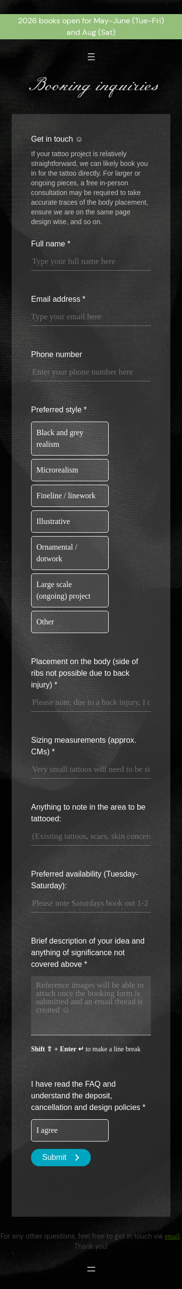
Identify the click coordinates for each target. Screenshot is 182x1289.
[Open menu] (91, 57)
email (172, 1236)
